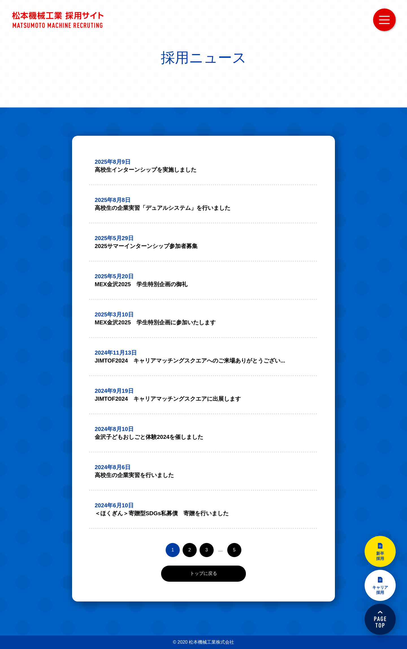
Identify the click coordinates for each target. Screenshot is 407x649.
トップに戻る (203, 573)
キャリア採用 (380, 590)
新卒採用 (380, 556)
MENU (384, 19)
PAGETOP (380, 619)
